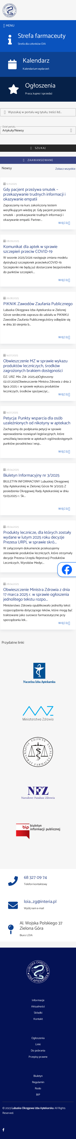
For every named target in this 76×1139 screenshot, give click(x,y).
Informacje (38, 1000)
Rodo (38, 1088)
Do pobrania (38, 1051)
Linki (38, 1044)
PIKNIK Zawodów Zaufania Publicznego (38, 304)
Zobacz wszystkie (65, 169)
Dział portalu (8, 126)
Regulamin (38, 1082)
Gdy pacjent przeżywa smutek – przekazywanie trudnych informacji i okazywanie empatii (34, 194)
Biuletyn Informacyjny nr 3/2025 (31, 475)
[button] (38, 130)
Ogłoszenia (38, 1038)
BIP (38, 1095)
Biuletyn (38, 1076)
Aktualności (38, 1007)
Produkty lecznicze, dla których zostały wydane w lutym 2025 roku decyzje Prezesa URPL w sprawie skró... (37, 537)
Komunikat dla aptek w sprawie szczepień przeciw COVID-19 (30, 249)
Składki (38, 1013)
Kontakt (38, 1019)
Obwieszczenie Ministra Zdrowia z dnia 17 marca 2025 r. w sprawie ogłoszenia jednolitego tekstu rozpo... (36, 594)
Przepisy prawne (38, 1057)
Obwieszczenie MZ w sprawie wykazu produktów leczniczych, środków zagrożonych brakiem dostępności (35, 366)
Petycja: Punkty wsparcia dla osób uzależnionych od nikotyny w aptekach (36, 420)
